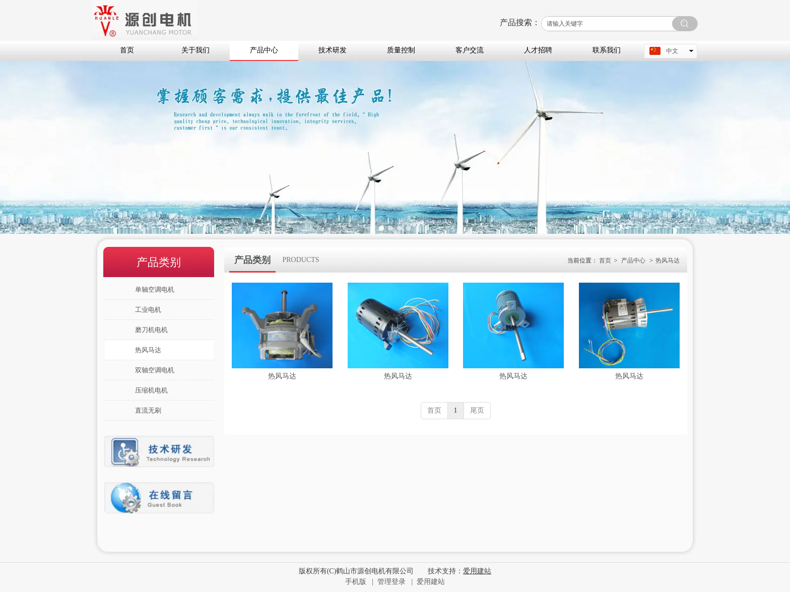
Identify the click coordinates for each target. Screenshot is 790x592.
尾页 (477, 410)
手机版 (355, 581)
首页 (605, 260)
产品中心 (633, 260)
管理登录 (391, 581)
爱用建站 (431, 581)
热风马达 (667, 260)
